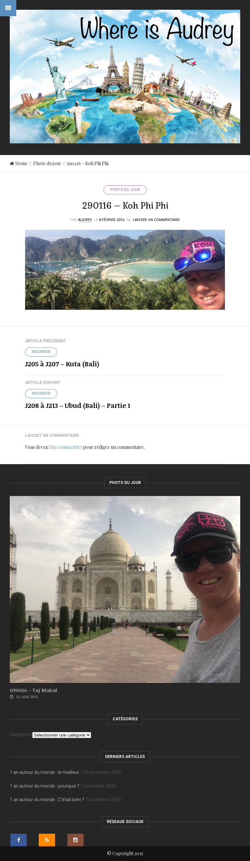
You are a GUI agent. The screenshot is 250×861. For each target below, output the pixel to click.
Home (19, 163)
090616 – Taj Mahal (33, 690)
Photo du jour (47, 163)
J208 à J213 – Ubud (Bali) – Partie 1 (77, 405)
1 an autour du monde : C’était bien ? (47, 799)
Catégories (21, 734)
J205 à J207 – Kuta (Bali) (62, 364)
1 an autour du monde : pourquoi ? (44, 786)
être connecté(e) (65, 447)
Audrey (85, 220)
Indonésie (41, 352)
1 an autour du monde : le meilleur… (46, 772)
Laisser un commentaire (156, 220)
